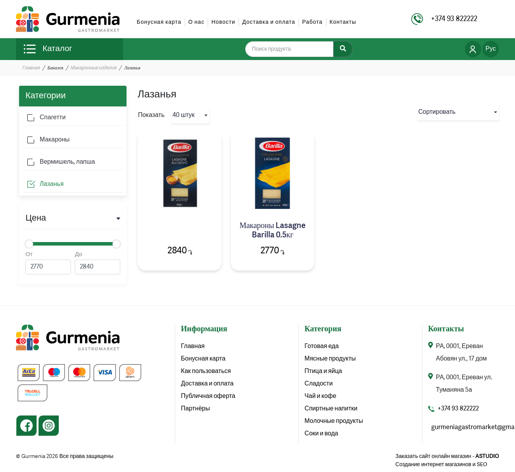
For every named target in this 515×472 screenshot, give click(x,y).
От (48, 263)
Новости (223, 22)
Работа (312, 22)
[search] (294, 49)
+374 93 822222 (458, 409)
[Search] (343, 49)
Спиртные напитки (330, 409)
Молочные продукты (333, 421)
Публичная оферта (208, 396)
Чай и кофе (320, 396)
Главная (31, 68)
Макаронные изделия (94, 68)
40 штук (183, 115)
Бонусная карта (159, 22)
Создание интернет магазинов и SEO (441, 464)
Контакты (343, 22)
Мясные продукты (330, 359)
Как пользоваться (206, 371)
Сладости (318, 384)
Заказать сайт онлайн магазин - (447, 456)
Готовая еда (321, 346)
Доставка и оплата (268, 22)
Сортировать (437, 112)
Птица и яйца (323, 371)
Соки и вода (321, 434)
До (97, 263)
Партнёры (195, 409)
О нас (196, 22)
